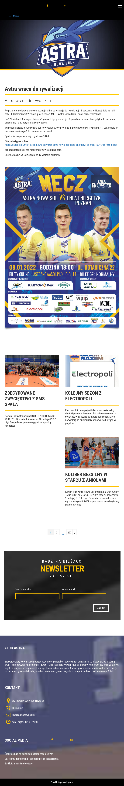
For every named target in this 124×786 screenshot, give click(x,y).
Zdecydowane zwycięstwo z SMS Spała (25, 398)
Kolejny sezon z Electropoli (83, 395)
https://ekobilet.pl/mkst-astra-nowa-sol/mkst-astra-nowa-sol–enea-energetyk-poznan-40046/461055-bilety (61, 144)
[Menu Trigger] (120, 6)
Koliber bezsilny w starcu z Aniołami (86, 477)
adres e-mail (68, 589)
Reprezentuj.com (65, 782)
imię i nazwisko (23, 589)
